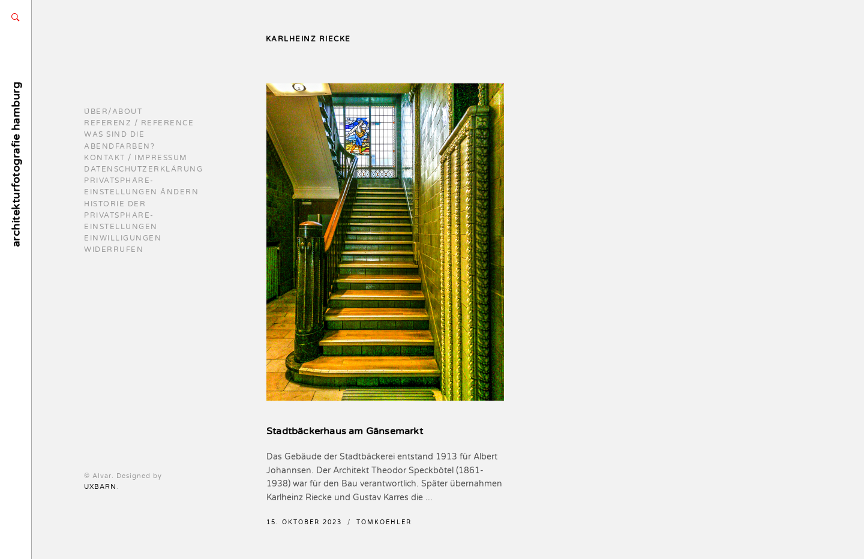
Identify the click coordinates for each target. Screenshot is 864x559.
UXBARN (100, 487)
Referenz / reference (139, 123)
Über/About (113, 111)
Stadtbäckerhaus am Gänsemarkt (344, 431)
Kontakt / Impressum (136, 158)
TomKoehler (384, 522)
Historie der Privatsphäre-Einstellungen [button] (121, 215)
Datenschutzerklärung (143, 169)
